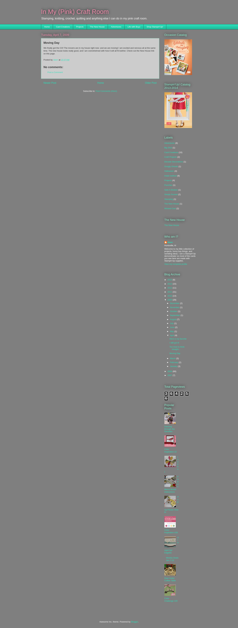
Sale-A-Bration (171, 190)
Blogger (134, 622)
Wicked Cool (170, 208)
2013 (170, 284)
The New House (97, 27)
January (174, 366)
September (175, 315)
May (172, 331)
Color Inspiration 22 (170, 450)
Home (47, 27)
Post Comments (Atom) (106, 91)
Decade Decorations (173, 162)
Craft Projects (170, 157)
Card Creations (63, 27)
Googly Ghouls (171, 166)
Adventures (116, 27)
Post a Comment (55, 72)
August (173, 319)
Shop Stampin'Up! (155, 27)
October (174, 311)
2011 (170, 292)
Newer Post (50, 83)
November (175, 307)
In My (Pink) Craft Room (75, 11)
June (172, 327)
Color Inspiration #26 (171, 531)
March (173, 358)
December (175, 303)
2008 (170, 371)
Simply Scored (171, 194)
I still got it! (174, 343)
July (172, 323)
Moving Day (174, 353)
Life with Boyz (134, 27)
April (172, 335)
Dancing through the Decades (169, 429)
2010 (170, 296)
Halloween (169, 171)
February (174, 362)
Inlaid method (170, 176)
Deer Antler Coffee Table (170, 579)
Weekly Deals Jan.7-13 (172, 559)
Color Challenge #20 (171, 599)
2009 (170, 300)
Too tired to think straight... (176, 348)
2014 (170, 280)
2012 (170, 288)
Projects (80, 27)
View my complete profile (175, 264)
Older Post (151, 83)
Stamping (168, 199)
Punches (168, 185)
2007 (170, 375)
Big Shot (168, 147)
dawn (170, 242)
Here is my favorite (178, 339)
